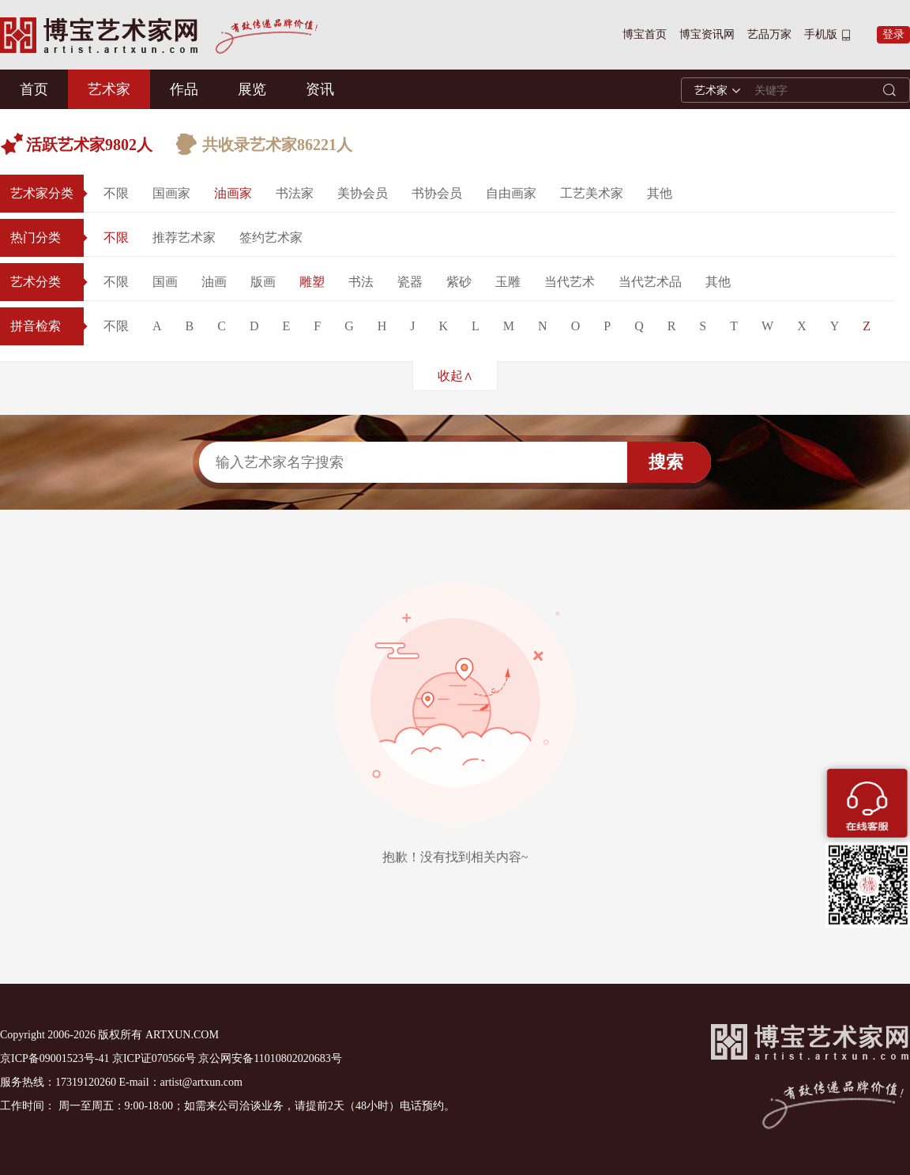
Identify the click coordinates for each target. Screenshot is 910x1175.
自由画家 (511, 193)
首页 (34, 89)
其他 (659, 193)
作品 (184, 89)
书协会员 (437, 193)
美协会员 (362, 193)
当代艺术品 (650, 281)
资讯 (320, 89)
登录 (893, 34)
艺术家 (109, 89)
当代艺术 (569, 281)
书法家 (295, 193)
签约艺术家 (271, 237)
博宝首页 (644, 34)
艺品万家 (769, 34)
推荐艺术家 (184, 237)
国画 (165, 281)
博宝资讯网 (707, 34)
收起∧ (455, 375)
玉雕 (508, 281)
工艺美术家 (591, 193)
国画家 (171, 193)
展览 (252, 89)
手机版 (820, 34)
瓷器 (410, 281)
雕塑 (312, 281)
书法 (361, 281)
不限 (116, 193)
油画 (214, 281)
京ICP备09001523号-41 (54, 1058)
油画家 (233, 193)
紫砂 (459, 281)
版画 (263, 281)
